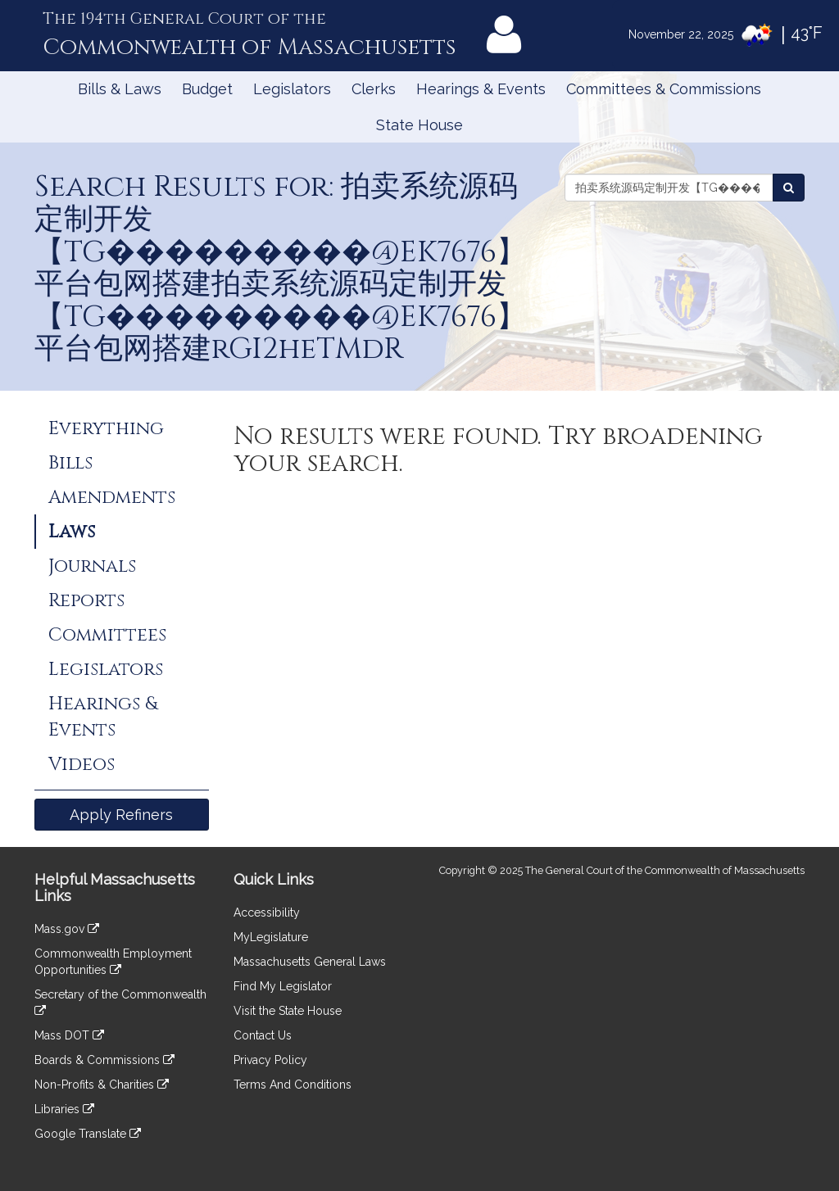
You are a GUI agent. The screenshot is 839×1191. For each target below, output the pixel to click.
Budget (207, 88)
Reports (86, 600)
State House (419, 125)
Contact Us (263, 1035)
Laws (71, 531)
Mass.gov (66, 928)
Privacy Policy (270, 1059)
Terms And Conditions (292, 1084)
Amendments (111, 497)
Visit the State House (288, 1010)
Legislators (292, 88)
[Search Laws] (789, 188)
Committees (107, 635)
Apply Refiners (121, 814)
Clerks (373, 88)
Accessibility (267, 912)
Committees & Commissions (663, 88)
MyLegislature (271, 937)
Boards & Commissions (104, 1059)
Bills (70, 463)
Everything (106, 428)
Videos (81, 764)
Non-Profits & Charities (101, 1084)
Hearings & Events (481, 88)
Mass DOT (69, 1035)
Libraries (64, 1109)
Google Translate (87, 1133)
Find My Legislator (283, 986)
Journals (92, 566)
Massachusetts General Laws (310, 961)
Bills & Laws (119, 88)
